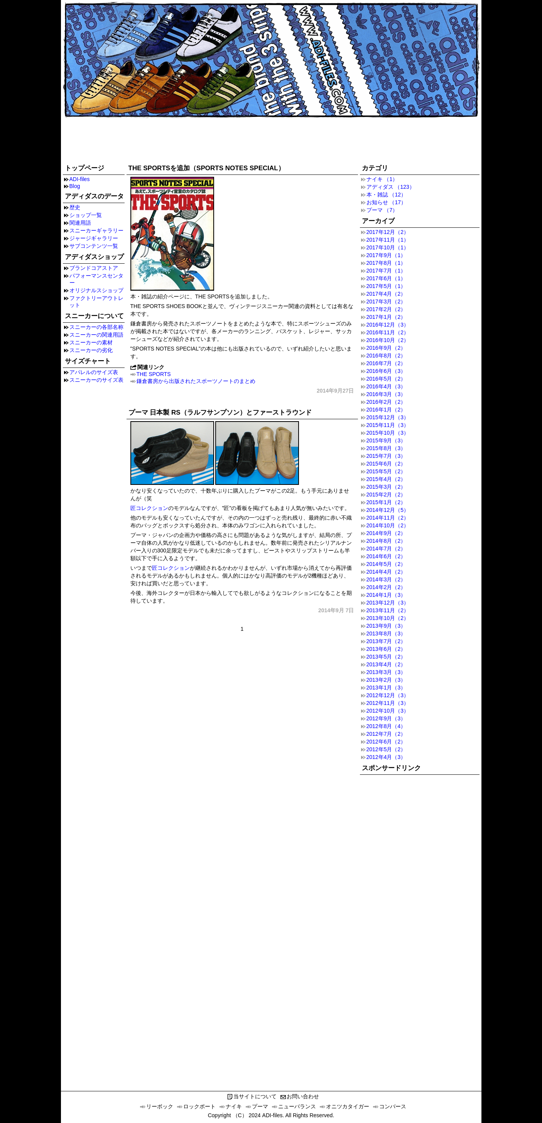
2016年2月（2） (386, 402)
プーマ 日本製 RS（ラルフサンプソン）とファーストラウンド (220, 412)
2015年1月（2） (386, 502)
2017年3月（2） (386, 301)
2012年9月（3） (386, 718)
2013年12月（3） (387, 603)
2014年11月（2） (387, 518)
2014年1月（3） (386, 595)
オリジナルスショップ (96, 290)
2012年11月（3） (387, 703)
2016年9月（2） (386, 348)
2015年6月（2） (386, 464)
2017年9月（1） (386, 255)
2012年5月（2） (386, 749)
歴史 (74, 207)
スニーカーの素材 (91, 342)
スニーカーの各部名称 (96, 327)
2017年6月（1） (386, 278)
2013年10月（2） (387, 618)
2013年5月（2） (386, 657)
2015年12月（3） (387, 417)
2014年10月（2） (387, 525)
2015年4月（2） (386, 479)
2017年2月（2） (386, 309)
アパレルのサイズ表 (93, 372)
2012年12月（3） (387, 695)
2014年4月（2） (386, 572)
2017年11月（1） (387, 240)
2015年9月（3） (386, 440)
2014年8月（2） (386, 541)
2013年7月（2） (386, 641)
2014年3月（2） (386, 579)
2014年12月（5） (387, 510)
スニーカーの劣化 (91, 350)
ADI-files (79, 179)
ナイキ (234, 1106)
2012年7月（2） (386, 734)
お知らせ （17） (386, 202)
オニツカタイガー (347, 1106)
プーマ (260, 1106)
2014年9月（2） (386, 533)
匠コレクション (149, 508)
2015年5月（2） (386, 471)
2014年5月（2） (386, 564)
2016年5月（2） (386, 379)
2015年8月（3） (386, 448)
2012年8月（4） (386, 726)
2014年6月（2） (386, 556)
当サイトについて (255, 1096)
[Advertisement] (271, 139)
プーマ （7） (382, 210)
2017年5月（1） (386, 286)
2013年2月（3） (386, 680)
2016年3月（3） (386, 394)
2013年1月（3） (386, 687)
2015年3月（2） (386, 487)
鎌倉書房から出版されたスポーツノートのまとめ (196, 381)
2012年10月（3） (387, 711)
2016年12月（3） (387, 325)
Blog (74, 186)
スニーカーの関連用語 (96, 335)
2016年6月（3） (386, 371)
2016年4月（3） (386, 386)
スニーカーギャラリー (96, 230)
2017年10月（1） (387, 247)
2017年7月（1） (386, 271)
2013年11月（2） (387, 610)
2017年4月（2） (386, 294)
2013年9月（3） (386, 626)
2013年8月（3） (386, 633)
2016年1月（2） (386, 410)
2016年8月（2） (386, 355)
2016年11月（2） (387, 332)
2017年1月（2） (386, 317)
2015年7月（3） (386, 456)
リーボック (159, 1106)
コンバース (392, 1106)
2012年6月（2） (386, 742)
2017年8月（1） (386, 263)
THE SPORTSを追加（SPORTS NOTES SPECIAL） (206, 168)
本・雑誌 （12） (386, 194)
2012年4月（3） (386, 757)
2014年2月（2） (386, 587)
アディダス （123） (390, 187)
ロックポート (199, 1106)
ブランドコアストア (93, 268)
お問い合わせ (303, 1096)
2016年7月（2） (386, 363)
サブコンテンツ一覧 (93, 246)
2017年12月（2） (387, 232)
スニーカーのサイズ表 (96, 380)
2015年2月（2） (386, 494)
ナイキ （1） (382, 179)
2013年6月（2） (386, 649)
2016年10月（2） (387, 340)
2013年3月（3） (386, 672)
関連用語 (80, 223)
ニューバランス (297, 1106)
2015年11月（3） (387, 425)
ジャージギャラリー (93, 238)
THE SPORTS (154, 374)
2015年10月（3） (387, 433)
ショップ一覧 (85, 215)
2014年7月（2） (386, 548)
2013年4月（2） (386, 664)
